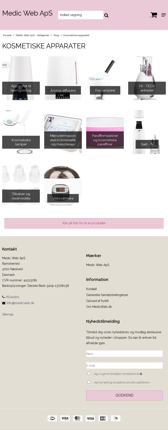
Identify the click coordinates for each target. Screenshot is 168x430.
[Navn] (124, 353)
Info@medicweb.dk (20, 303)
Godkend (124, 395)
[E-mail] (124, 365)
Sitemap (8, 314)
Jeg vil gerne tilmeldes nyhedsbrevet (128, 373)
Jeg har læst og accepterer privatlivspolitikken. (122, 382)
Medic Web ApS (27, 13)
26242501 (10, 297)
